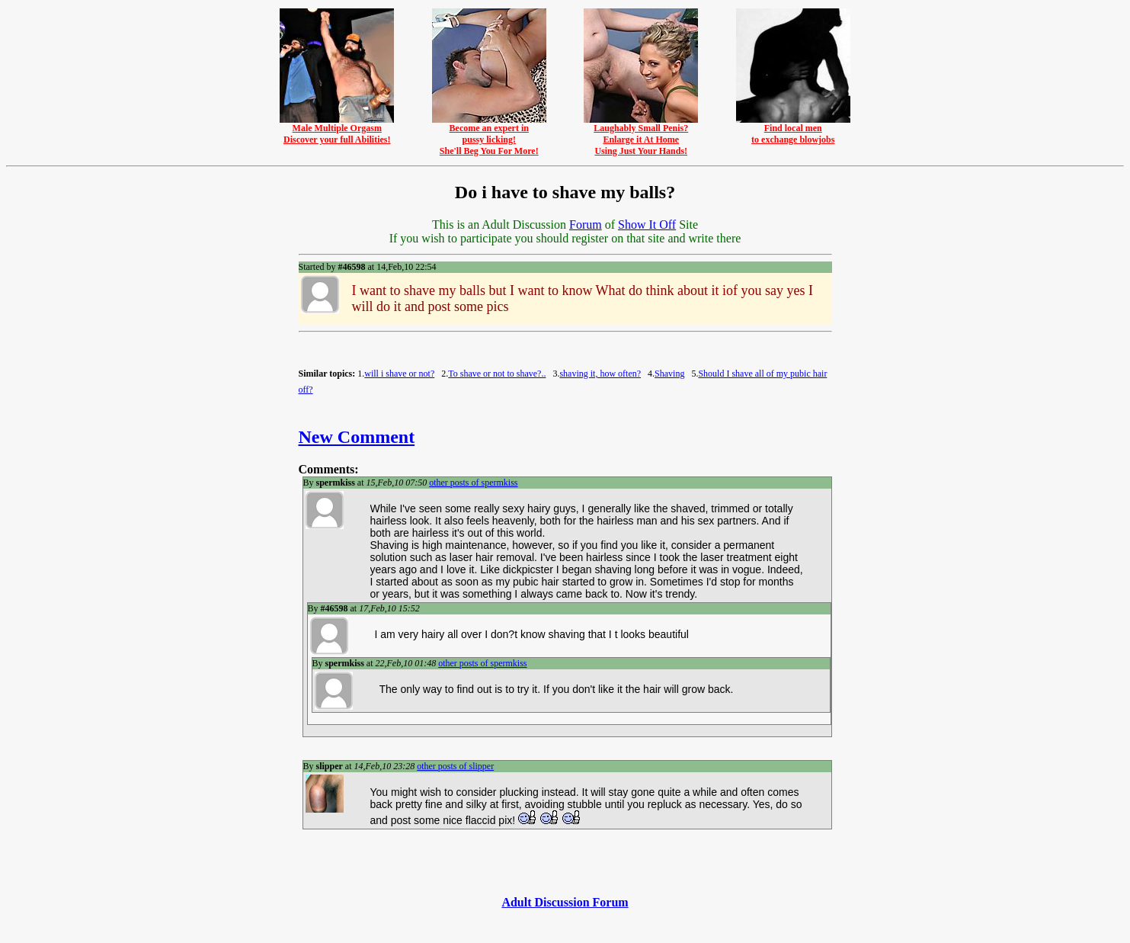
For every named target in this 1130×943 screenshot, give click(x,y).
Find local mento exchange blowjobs (793, 129)
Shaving (669, 373)
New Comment (357, 437)
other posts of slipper (455, 766)
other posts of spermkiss (473, 482)
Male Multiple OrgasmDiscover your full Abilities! (337, 129)
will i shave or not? (399, 373)
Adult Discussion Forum (564, 902)
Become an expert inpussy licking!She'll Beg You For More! (489, 135)
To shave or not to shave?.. (497, 373)
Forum (585, 224)
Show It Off (647, 224)
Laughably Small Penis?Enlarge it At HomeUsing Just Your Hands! (641, 135)
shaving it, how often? (600, 373)
